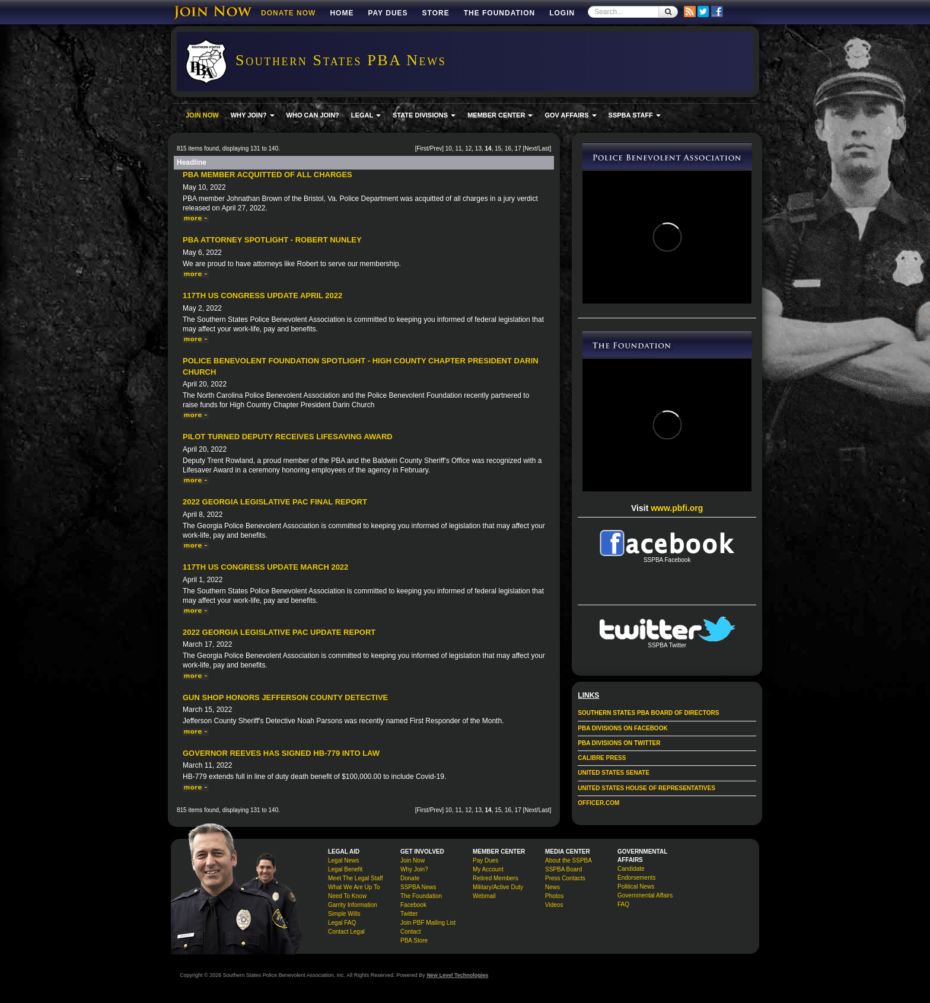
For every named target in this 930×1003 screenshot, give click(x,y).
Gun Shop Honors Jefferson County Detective (285, 697)
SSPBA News (418, 887)
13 (478, 148)
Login (562, 13)
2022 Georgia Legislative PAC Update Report (279, 632)
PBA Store (414, 940)
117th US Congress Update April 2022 (262, 295)
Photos (554, 896)
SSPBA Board (563, 869)
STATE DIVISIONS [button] (424, 115)
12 (468, 148)
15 (498, 148)
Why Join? (414, 869)
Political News (635, 886)
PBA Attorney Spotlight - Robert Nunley (272, 239)
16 (508, 148)
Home (341, 13)
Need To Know (347, 896)
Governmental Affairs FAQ (645, 900)
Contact (410, 931)
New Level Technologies (457, 975)
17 (518, 148)
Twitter (409, 914)
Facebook (413, 905)
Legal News (343, 860)
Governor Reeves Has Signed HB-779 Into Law (281, 753)
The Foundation (499, 13)
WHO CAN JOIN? (312, 115)
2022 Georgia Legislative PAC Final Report (275, 501)
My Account (488, 869)
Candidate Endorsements (636, 873)
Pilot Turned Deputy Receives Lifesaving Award (288, 436)
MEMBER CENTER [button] (500, 115)
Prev (436, 148)
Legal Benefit (345, 869)
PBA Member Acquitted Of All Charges (267, 174)
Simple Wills (344, 914)
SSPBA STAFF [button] (635, 115)
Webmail (484, 896)
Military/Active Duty (498, 887)
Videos (554, 905)
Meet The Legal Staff (355, 878)
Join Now (412, 860)
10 (448, 148)
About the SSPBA (568, 860)
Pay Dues (387, 13)
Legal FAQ (342, 922)
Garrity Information (352, 905)
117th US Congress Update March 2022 (265, 567)
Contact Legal (346, 931)
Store (436, 13)
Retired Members (495, 878)
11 (458, 148)
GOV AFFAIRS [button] (570, 115)
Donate (409, 878)
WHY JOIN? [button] (253, 115)
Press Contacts (565, 878)
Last (544, 148)
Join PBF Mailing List (428, 922)
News (552, 887)
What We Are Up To (354, 887)
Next (530, 148)
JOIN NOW (202, 115)
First (422, 148)
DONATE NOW (288, 13)
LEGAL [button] (366, 115)
